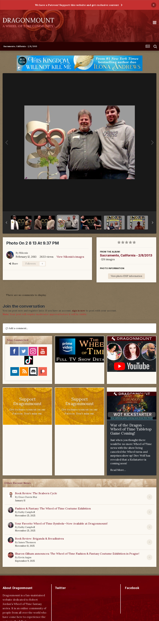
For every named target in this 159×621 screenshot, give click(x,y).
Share (13, 263)
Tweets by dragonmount (70, 594)
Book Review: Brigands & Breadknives (39, 538)
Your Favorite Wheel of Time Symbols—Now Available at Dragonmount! (61, 523)
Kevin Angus (24, 557)
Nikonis (23, 252)
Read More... (118, 470)
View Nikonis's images (70, 256)
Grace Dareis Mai (27, 497)
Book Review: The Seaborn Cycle (36, 493)
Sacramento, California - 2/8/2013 (126, 255)
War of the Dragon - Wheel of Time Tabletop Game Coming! (131, 429)
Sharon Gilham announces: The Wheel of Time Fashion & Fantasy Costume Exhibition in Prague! (77, 553)
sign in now (78, 310)
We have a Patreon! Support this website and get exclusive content (77, 5)
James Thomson (27, 542)
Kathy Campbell (26, 512)
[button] (6, 222)
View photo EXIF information (126, 276)
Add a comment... (17, 328)
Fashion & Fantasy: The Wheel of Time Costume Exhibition (53, 508)
